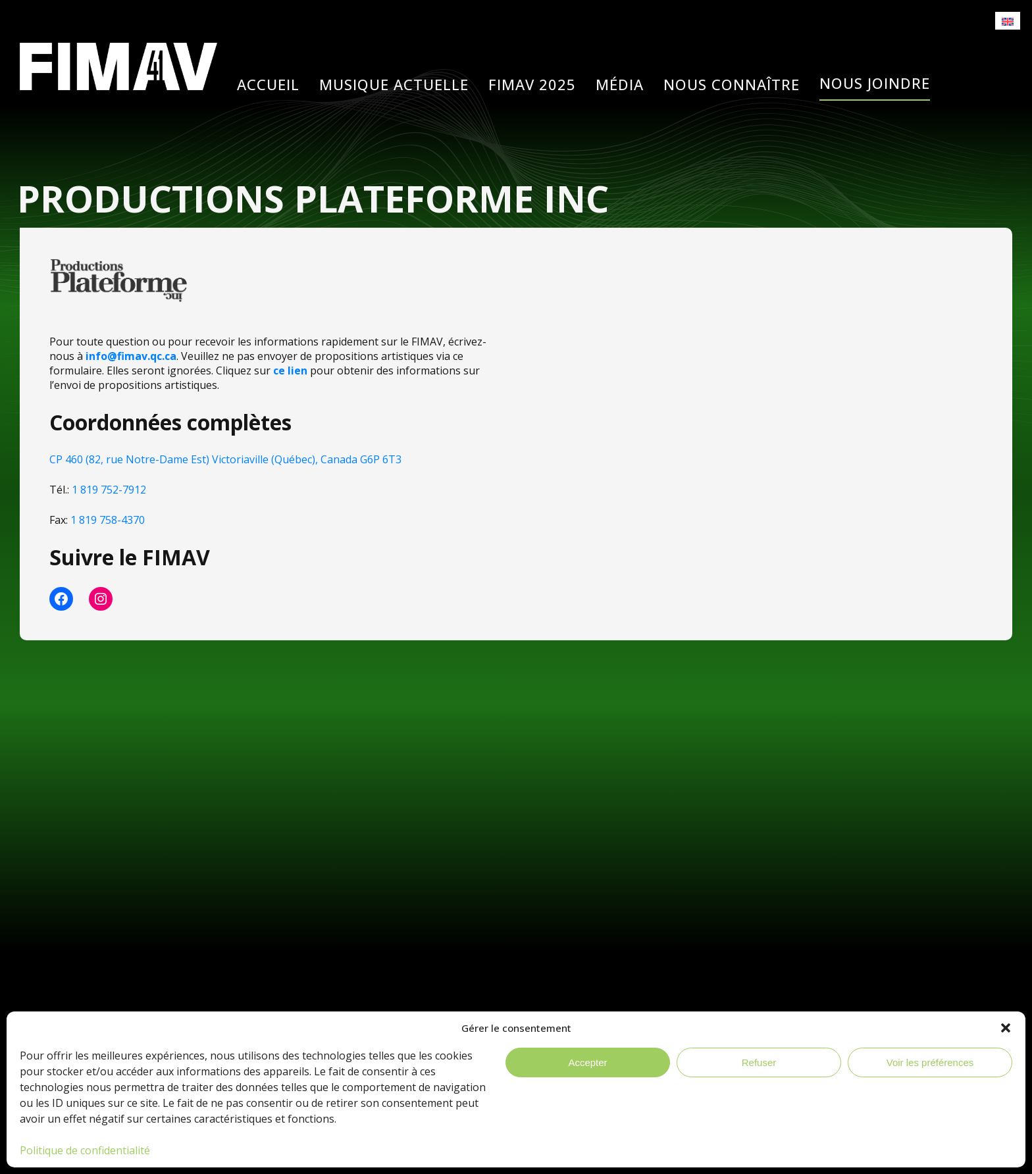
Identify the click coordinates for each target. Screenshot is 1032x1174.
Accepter (587, 1062)
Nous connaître (731, 84)
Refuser (759, 1062)
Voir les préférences (930, 1062)
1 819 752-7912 (109, 489)
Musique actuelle (394, 84)
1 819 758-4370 (107, 520)
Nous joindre (874, 83)
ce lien (290, 370)
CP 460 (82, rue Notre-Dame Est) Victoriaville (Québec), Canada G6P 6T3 (225, 459)
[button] (1005, 1027)
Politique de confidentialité (85, 1150)
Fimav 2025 (532, 84)
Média (620, 84)
